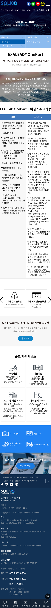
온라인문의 (25, 466)
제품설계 (4, 37)
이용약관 (22, 568)
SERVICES (31, 10)
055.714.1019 (16, 583)
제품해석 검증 (32, 37)
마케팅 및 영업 (6, 45)
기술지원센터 (15, 480)
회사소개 (33, 480)
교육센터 (40, 10)
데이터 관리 (5, 41)
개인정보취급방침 (7, 568)
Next (49, 300)
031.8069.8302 (17, 578)
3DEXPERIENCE (8, 477)
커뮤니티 (25, 480)
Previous (1, 300)
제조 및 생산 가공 (33, 41)
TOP (47, 596)
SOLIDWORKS (7, 10)
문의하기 (25, 338)
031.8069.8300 (17, 573)
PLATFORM (20, 10)
